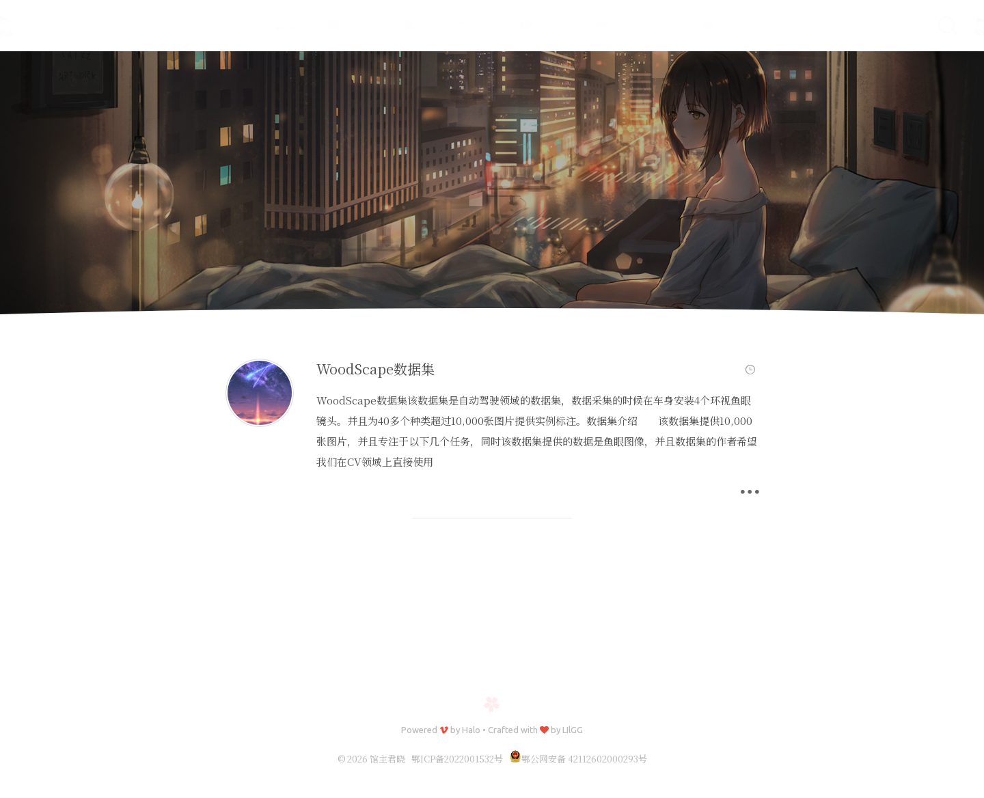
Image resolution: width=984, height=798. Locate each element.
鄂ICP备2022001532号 (457, 758)
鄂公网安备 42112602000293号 (578, 758)
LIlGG (572, 729)
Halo (471, 729)
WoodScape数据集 (375, 369)
